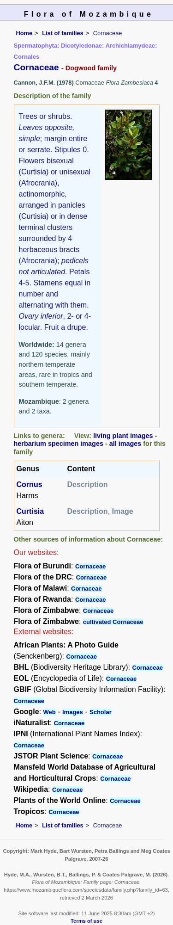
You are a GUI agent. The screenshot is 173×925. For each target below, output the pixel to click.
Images (72, 712)
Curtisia (30, 511)
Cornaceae (90, 566)
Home (24, 33)
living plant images (123, 435)
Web (49, 712)
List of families (63, 33)
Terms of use (86, 921)
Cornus (29, 484)
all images (125, 443)
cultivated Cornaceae (113, 621)
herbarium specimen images (58, 443)
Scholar (100, 712)
